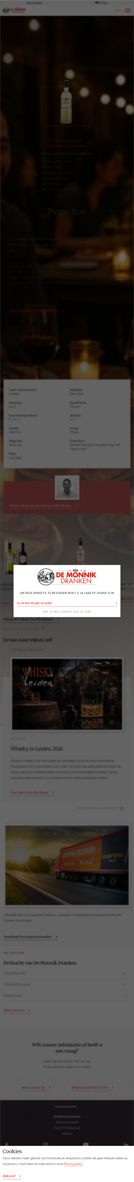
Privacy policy (73, 1164)
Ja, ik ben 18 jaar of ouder (34, 603)
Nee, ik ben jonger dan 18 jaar (67, 611)
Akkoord (9, 1176)
